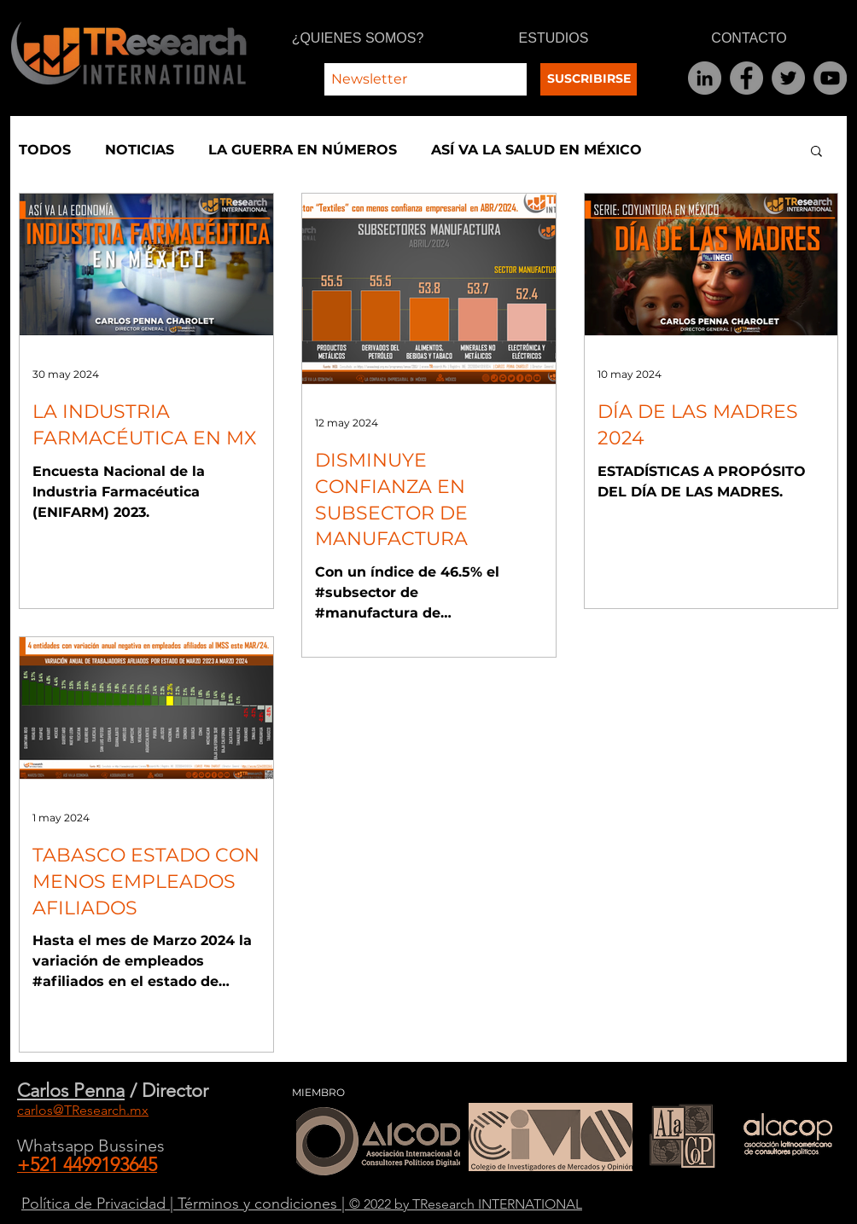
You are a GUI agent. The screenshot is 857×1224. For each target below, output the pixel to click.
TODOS (45, 150)
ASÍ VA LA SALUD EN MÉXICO (536, 150)
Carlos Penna (71, 1090)
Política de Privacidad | (99, 1203)
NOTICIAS (139, 150)
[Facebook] (746, 78)
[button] (816, 152)
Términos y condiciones (259, 1203)
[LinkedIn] (704, 78)
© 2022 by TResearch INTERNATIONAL (465, 1204)
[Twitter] (788, 78)
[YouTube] (830, 78)
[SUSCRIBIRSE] (588, 79)
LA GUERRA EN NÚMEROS (302, 150)
